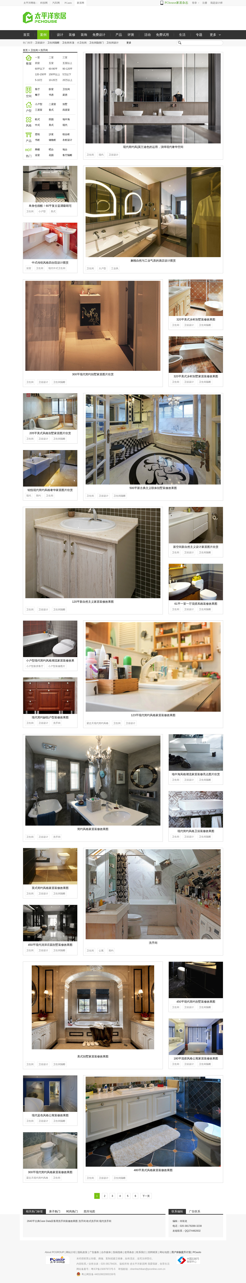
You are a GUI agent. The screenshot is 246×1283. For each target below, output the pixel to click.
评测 (130, 34)
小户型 (38, 104)
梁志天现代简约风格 (97, 723)
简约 (38, 495)
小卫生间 (82, 42)
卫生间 (34, 50)
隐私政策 (82, 1252)
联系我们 (141, 1252)
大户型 (102, 268)
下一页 (146, 1196)
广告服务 (94, 1252)
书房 (51, 94)
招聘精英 (153, 1252)
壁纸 (37, 134)
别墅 (65, 104)
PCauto (68, 2)
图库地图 (89, 1211)
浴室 (37, 155)
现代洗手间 (105, 1221)
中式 (37, 125)
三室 (65, 57)
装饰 (84, 34)
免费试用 (162, 34)
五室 (51, 63)
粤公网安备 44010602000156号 (96, 1274)
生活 (182, 34)
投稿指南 (118, 1252)
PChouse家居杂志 (176, 2)
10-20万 (53, 80)
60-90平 (53, 68)
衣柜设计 (67, 140)
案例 (43, 34)
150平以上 (54, 74)
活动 (147, 34)
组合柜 (66, 134)
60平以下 (40, 68)
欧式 (37, 119)
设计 (60, 34)
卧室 (51, 89)
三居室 (38, 109)
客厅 (37, 89)
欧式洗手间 (92, 1221)
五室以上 (67, 63)
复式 (51, 109)
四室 (37, 63)
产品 (119, 34)
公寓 (101, 950)
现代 (65, 125)
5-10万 (38, 80)
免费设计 (98, 34)
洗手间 (44, 50)
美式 (51, 125)
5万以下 (67, 74)
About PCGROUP (54, 1252)
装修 (72, 34)
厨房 (65, 94)
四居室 (66, 109)
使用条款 (129, 1252)
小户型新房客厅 (34, 666)
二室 (51, 57)
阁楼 (37, 149)
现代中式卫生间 (56, 268)
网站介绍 (71, 1252)
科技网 (44, 2)
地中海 (66, 119)
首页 (26, 34)
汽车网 (56, 2)
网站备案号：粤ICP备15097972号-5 (95, 1269)
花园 (51, 155)
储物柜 (52, 140)
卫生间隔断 (53, 42)
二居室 (52, 104)
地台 (65, 149)
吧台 (51, 149)
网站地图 (164, 1252)
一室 (37, 57)
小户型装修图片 (56, 666)
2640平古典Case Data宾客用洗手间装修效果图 (52, 1221)
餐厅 (37, 94)
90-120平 (67, 68)
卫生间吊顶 (68, 42)
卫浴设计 (40, 42)
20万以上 (67, 80)
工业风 (114, 268)
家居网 (80, 2)
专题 (199, 34)
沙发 (51, 134)
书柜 (37, 140)
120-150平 (40, 74)
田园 (51, 119)
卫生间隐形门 (96, 42)
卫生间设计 (112, 42)
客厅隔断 (67, 155)
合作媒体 (106, 1252)
